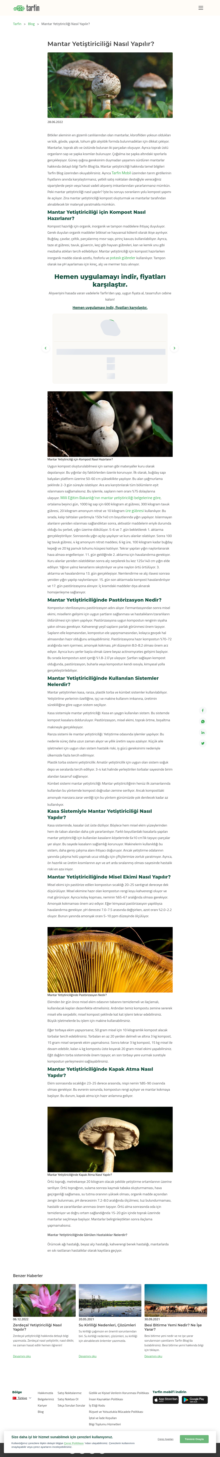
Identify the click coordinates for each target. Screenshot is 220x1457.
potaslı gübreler (123, 258)
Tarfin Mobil (121, 173)
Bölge (17, 1392)
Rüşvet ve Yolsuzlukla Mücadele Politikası (116, 1411)
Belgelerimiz (46, 1399)
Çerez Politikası (74, 1443)
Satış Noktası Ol (68, 1399)
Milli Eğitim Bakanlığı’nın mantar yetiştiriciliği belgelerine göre (110, 498)
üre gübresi (135, 511)
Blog (41, 1411)
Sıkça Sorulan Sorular (71, 1405)
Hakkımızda (45, 1393)
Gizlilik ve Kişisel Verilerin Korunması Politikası (119, 1393)
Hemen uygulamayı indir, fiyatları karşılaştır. (110, 307)
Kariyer (42, 1405)
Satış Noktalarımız (70, 1393)
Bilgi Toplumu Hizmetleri (105, 1424)
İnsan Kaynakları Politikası (106, 1399)
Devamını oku (22, 1356)
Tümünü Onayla (194, 1439)
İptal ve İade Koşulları (103, 1418)
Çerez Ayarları (165, 1439)
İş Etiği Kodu (97, 1405)
